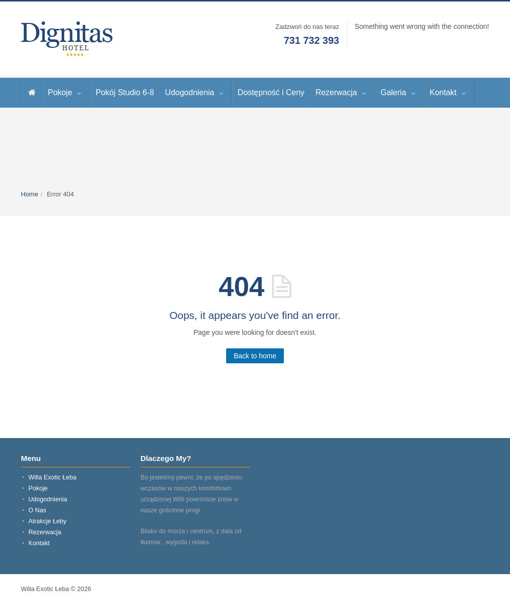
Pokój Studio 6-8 (125, 92)
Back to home (255, 356)
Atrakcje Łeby (47, 521)
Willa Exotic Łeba (52, 477)
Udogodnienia (189, 92)
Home (29, 194)
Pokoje (60, 92)
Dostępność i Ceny (271, 92)
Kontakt (443, 92)
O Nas (37, 510)
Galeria (393, 92)
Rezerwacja (336, 92)
